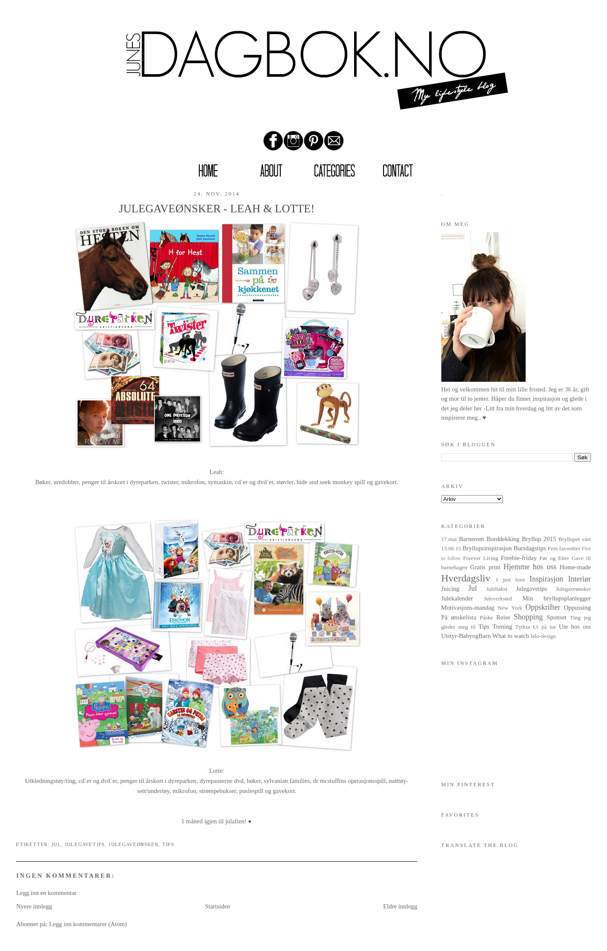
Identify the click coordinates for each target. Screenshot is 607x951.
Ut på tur (544, 627)
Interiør (579, 579)
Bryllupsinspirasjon (487, 548)
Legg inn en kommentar (46, 892)
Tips (168, 844)
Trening (502, 626)
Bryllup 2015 (539, 539)
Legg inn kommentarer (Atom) (88, 924)
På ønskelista (458, 617)
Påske (486, 617)
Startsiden (217, 906)
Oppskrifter (542, 607)
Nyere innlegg (34, 906)
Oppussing (577, 607)
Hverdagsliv (466, 578)
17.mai (449, 539)
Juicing (450, 588)
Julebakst (496, 589)
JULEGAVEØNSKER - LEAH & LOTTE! (216, 208)
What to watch (510, 635)
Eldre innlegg (400, 906)
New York (510, 608)
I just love (510, 579)
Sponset (557, 617)
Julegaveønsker (133, 844)
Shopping (528, 617)
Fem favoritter (564, 548)
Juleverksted (497, 598)
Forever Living (480, 558)
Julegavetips (84, 844)
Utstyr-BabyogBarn (466, 635)
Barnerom (471, 539)
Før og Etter (554, 558)
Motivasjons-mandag (467, 607)
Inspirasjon (546, 579)
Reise (503, 617)
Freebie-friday (519, 558)
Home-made (575, 567)
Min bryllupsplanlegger (556, 598)
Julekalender (457, 598)
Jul (56, 844)
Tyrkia (522, 627)
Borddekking (502, 539)
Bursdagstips (529, 548)
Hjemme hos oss (529, 567)
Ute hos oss (575, 626)
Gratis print (485, 567)
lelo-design (543, 636)
